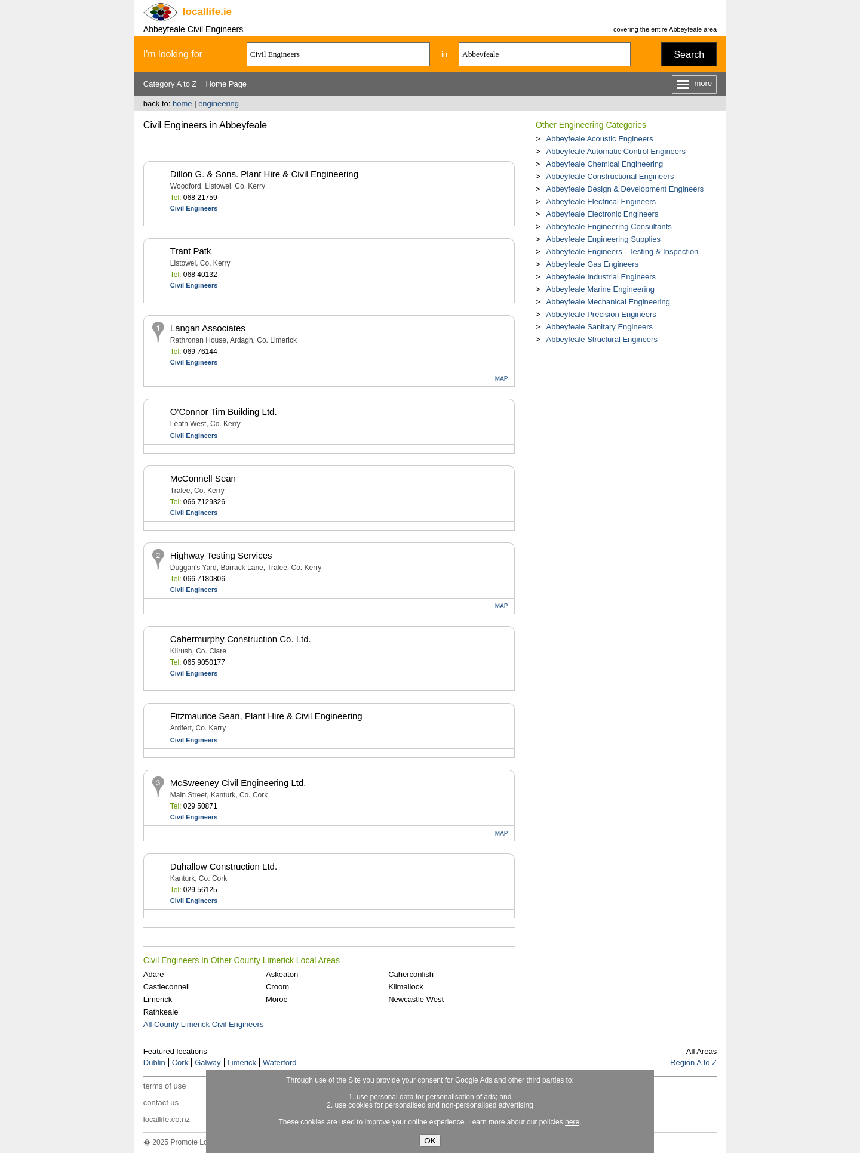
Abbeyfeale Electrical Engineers (601, 201)
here (572, 1122)
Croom (277, 986)
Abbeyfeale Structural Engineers (601, 339)
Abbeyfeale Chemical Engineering (604, 163)
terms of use (164, 1085)
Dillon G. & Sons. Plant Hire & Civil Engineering (264, 174)
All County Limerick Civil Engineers (203, 1024)
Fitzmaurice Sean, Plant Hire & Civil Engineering (266, 716)
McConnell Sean (203, 478)
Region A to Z (693, 1062)
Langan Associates (207, 328)
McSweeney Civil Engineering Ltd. (238, 783)
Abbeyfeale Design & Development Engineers (625, 188)
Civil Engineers (193, 208)
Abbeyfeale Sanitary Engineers (599, 326)
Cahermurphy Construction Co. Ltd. (240, 639)
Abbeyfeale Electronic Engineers (602, 213)
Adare (153, 974)
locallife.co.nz (166, 1119)
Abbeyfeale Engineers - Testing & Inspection (622, 251)
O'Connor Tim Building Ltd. (223, 411)
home (182, 103)
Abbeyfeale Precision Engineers (601, 314)
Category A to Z (170, 83)
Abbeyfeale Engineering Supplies (603, 239)
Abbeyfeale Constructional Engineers (610, 176)
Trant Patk (190, 251)
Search (689, 55)
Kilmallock (405, 986)
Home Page (226, 83)
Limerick (157, 999)
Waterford (280, 1062)
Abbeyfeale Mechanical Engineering (607, 301)
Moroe (277, 999)
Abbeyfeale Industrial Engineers (601, 276)
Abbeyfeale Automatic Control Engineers (615, 151)
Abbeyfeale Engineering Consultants (608, 226)
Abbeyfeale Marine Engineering (600, 289)
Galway (207, 1062)
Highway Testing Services (221, 555)
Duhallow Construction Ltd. (223, 866)
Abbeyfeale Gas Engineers (592, 264)
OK (429, 1140)
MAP (501, 378)
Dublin (154, 1062)
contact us (161, 1102)
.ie (207, 11)
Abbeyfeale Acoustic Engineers (599, 138)
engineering (218, 103)
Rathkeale (161, 1011)
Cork (180, 1062)
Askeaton (282, 974)
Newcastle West (416, 999)
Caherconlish (411, 974)
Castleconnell (166, 986)
